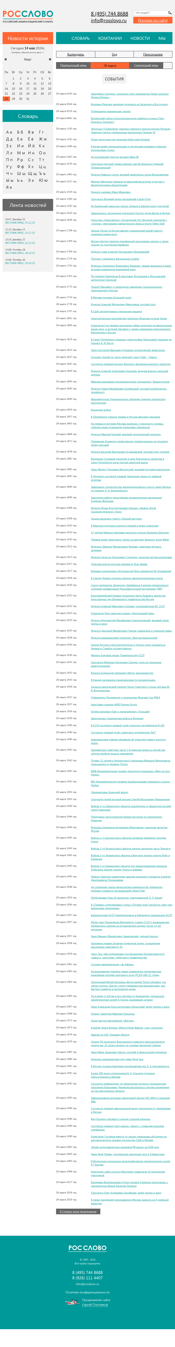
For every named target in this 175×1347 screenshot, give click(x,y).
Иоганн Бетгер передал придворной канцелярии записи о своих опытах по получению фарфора (130, 243)
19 (42, 88)
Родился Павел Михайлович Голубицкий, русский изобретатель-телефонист (130, 390)
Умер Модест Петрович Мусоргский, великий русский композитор (131, 469)
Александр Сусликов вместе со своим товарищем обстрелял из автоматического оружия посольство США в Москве (129, 1156)
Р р (20, 159)
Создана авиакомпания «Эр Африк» (113, 982)
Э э (31, 180)
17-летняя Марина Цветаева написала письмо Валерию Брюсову (131, 532)
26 (42, 93)
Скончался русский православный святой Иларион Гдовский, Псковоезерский (128, 165)
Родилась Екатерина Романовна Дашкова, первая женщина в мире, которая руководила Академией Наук (128, 267)
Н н (31, 152)
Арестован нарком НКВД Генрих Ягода (114, 715)
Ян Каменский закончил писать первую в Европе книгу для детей (131, 206)
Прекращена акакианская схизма (111, 111)
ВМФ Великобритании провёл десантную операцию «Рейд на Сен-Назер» (128, 783)
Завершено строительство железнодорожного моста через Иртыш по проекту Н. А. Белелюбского (127, 488)
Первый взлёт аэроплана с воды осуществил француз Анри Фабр (131, 539)
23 (20, 93)
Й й (31, 145)
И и (20, 145)
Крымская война (101, 409)
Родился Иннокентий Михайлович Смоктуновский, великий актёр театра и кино (131, 629)
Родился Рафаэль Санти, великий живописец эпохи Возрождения (130, 174)
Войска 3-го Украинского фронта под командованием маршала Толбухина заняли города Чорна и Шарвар (130, 881)
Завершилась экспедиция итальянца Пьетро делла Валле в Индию (131, 213)
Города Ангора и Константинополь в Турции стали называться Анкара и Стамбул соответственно (129, 657)
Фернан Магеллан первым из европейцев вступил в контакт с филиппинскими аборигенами (128, 183)
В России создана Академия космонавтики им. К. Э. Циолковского (131, 1084)
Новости (140, 38)
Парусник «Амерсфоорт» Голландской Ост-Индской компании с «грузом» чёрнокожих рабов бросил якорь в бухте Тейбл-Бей (130, 221)
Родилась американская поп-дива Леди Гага (118, 1077)
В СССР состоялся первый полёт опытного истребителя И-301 (129, 736)
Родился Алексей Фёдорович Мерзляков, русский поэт (124, 304)
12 (42, 83)
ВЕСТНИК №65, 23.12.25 (20, 232)
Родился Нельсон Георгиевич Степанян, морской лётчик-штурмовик (125, 558)
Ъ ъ (42, 173)
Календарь (75, 54)
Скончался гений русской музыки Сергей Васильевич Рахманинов (131, 810)
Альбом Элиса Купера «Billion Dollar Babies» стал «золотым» (127, 1045)
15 (13, 88)
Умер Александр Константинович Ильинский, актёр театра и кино (131, 1024)
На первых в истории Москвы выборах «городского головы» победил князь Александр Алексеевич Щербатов (128, 425)
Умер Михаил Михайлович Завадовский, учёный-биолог (125, 954)
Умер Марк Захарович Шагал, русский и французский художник (130, 1070)
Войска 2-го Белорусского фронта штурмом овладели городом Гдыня (129, 850)
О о (42, 152)
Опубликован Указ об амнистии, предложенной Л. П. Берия (127, 912)
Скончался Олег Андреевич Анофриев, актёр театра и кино (127, 1210)
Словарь (81, 38)
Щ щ (32, 173)
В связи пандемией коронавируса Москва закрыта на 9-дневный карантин (130, 1219)
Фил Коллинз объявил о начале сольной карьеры (121, 1137)
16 (20, 88)
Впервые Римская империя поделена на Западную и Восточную (130, 104)
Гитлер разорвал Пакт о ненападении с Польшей (121, 722)
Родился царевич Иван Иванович (111, 192)
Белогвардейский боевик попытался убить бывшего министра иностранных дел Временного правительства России (129, 604)
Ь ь (20, 180)
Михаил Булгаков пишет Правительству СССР (118, 666)
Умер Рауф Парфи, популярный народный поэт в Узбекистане (128, 1172)
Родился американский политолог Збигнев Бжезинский (125, 648)
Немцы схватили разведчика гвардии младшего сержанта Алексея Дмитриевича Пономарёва (126, 892)
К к (42, 145)
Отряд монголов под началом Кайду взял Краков (121, 139)
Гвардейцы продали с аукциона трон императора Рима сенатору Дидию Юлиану (131, 95)
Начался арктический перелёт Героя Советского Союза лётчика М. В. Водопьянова (130, 699)
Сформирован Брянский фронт (110, 803)
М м (21, 152)
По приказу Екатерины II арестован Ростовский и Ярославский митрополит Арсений (129, 278)
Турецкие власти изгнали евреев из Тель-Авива (119, 567)
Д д (9, 138)
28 (6, 98)
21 (6, 93)
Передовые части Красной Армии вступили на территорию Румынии (127, 829)
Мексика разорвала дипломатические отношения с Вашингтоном (131, 381)
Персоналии (153, 54)
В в (31, 132)
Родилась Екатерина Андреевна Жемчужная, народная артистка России (130, 839)
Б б (20, 132)
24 (27, 93)
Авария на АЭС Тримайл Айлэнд (110, 1052)
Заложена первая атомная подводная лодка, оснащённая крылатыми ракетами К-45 (126, 962)
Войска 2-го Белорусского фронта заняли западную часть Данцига (126, 860)
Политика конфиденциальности (87, 1310)
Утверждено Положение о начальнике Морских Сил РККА (126, 708)
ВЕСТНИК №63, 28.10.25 (20, 253)
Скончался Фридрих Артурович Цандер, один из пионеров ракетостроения (127, 674)
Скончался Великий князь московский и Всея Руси (121, 199)
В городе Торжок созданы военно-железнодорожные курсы (127, 585)
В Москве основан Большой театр (111, 297)
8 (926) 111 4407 (87, 1295)
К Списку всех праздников (78, 1229)
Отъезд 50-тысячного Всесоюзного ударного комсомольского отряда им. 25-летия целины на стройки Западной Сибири (129, 1061)
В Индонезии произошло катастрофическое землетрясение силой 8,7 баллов (131, 1180)
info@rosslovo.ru (109, 20)
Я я (9, 187)
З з (8, 145)
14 (6, 88)
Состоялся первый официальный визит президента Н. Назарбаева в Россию (131, 1128)
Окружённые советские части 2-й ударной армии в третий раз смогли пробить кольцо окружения (129, 762)
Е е (20, 138)
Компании (110, 38)
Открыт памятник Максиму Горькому (114, 1031)
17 (27, 88)
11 (34, 83)
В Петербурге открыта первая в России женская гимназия (126, 416)
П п (9, 159)
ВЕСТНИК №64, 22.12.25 (20, 242)
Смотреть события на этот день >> (28, 52)
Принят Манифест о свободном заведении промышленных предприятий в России (127, 288)
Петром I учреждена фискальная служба (116, 258)
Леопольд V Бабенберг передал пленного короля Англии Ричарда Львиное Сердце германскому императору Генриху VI (131, 130)
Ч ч (9, 173)
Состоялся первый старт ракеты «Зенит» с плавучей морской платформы (128, 1145)
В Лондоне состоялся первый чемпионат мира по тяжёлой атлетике (127, 478)
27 (49, 93)
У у (9, 166)
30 (20, 98)
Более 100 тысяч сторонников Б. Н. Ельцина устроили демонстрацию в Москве (124, 1092)
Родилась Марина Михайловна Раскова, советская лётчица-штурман (127, 548)
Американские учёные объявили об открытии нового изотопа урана (129, 751)
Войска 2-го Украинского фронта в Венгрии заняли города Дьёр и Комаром (131, 871)
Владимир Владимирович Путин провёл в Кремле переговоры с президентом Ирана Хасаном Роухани (130, 1201)
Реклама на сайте (153, 20)
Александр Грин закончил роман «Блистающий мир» (123, 620)
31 (27, 98)
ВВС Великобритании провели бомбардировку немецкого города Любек (131, 794)
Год (114, 54)
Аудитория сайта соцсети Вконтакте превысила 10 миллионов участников (129, 1191)
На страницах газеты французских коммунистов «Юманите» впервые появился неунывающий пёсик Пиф (128, 903)
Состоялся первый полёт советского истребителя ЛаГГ (124, 743)
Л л (9, 152)
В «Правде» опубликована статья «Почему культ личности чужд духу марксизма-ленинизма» (130, 920)
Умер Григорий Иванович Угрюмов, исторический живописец (129, 350)
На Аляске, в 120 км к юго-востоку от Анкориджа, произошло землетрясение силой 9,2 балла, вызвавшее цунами (129, 1015)
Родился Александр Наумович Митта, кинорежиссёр (123, 683)
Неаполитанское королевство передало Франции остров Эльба (130, 318)
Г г (41, 132)
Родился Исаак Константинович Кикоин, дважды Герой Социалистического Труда (124, 509)
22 (13, 93)
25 (34, 93)
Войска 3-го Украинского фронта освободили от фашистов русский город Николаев (127, 818)
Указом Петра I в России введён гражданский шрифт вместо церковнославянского (127, 232)
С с (31, 159)
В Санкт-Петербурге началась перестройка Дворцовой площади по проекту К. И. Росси (130, 341)
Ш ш (21, 173)
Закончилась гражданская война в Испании (118, 729)
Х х (30, 166)
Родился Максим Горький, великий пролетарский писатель (127, 434)
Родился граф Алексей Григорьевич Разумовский (121, 251)
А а (9, 132)
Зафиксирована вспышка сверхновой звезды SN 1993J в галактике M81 (125, 1117)
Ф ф (20, 166)
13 (49, 83)
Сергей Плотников (95, 1322)
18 (34, 88)
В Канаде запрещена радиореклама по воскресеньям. (124, 690)
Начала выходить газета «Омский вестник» (117, 518)
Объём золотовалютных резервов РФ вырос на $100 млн (126, 1165)
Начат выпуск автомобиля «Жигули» (113, 1038)
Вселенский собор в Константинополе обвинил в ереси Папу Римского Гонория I (128, 120)
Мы (162, 38)
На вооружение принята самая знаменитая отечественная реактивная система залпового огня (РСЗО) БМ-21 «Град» (126, 991)
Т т (41, 159)
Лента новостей (28, 204)
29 (13, 98)
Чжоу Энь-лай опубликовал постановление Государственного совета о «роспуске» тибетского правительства (128, 973)
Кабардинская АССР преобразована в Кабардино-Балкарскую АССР (129, 931)
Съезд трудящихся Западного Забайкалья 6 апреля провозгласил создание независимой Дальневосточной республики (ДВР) (130, 593)
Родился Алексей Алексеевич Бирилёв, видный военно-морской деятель (130, 372)
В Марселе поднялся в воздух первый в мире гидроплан (125, 525)
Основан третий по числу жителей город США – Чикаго (125, 357)
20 (49, 88)
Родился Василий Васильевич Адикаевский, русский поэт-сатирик (131, 451)
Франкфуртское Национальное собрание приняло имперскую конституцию (129, 400)
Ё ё (30, 138)
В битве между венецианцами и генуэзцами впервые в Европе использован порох (129, 148)
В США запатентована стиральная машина (117, 311)
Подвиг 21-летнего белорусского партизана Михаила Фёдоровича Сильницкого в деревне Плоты (131, 772)
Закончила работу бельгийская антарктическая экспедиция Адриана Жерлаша (127, 499)
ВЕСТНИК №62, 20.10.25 (20, 263)
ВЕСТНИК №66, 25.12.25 (20, 222)
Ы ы (10, 180)
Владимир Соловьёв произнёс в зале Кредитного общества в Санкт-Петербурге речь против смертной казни (128, 460)
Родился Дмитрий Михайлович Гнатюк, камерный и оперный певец (128, 639)
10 (27, 83)
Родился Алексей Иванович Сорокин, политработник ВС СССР (129, 613)
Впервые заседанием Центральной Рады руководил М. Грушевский (124, 576)
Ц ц (42, 166)
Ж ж (43, 138)
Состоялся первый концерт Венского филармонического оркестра (131, 364)
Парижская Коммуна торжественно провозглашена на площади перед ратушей (130, 443)
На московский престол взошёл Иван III (115, 157)
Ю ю (43, 180)
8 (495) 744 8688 (109, 13)
